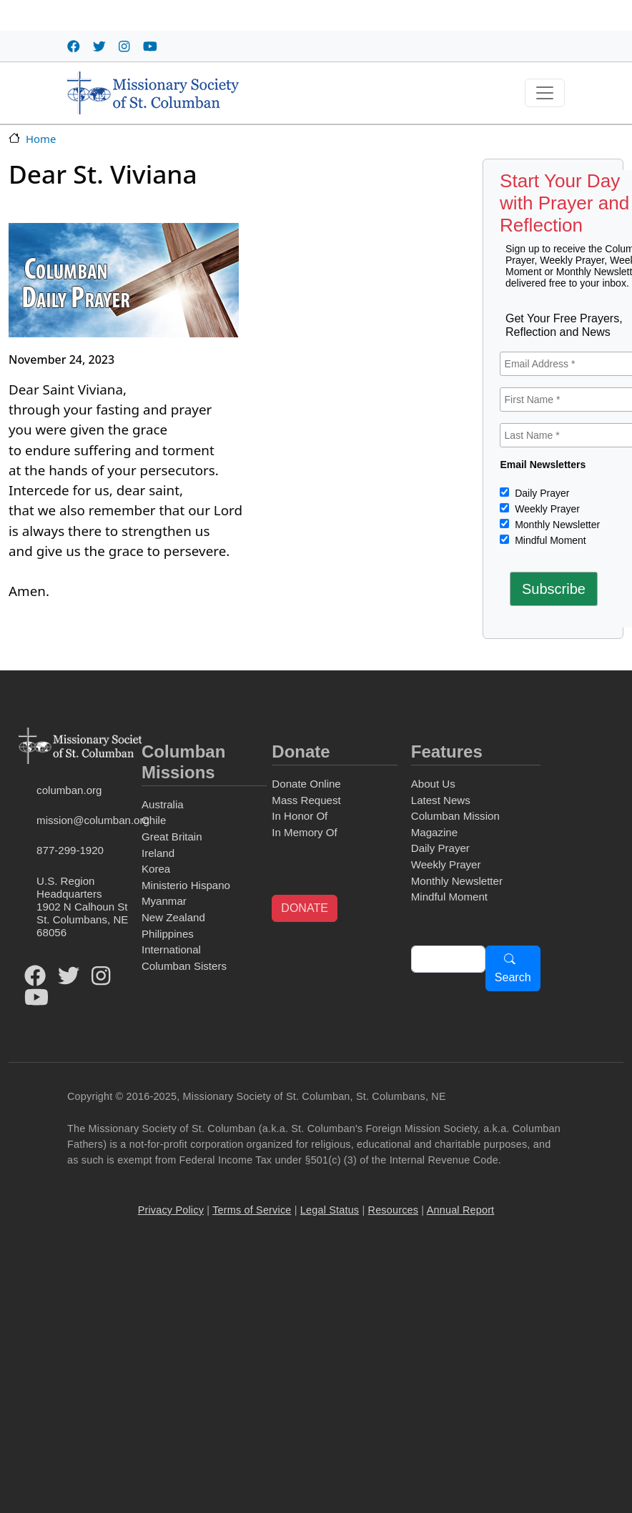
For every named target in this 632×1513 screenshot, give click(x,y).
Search (513, 977)
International (171, 949)
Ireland (158, 853)
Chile (154, 820)
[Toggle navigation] (545, 93)
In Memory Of (304, 832)
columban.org (69, 790)
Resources (393, 1210)
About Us (433, 784)
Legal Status (329, 1210)
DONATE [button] (304, 908)
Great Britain (172, 836)
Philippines (168, 934)
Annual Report (461, 1210)
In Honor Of (299, 816)
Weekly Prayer (546, 509)
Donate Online (306, 784)
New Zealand (173, 917)
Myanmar (164, 901)
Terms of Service (251, 1210)
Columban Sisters (184, 966)
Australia (163, 804)
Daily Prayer (540, 493)
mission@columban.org (86, 820)
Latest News (440, 800)
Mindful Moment (549, 540)
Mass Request (306, 800)
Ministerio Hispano (186, 885)
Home (41, 139)
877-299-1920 (70, 850)
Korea (156, 869)
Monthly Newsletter (556, 524)
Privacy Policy (171, 1210)
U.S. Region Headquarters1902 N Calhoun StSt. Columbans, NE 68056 (82, 906)
